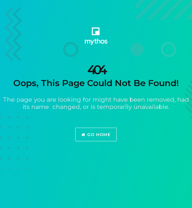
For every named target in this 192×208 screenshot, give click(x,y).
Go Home (96, 134)
